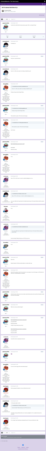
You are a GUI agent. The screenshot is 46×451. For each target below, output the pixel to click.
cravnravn (5, 176)
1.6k (6, 92)
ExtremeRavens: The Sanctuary (9, 1)
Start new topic (41, 15)
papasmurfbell (8, 10)
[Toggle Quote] (12, 86)
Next (7, 19)
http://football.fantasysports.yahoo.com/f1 (17, 143)
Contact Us (23, 447)
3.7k (6, 50)
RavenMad (5, 242)
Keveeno (6, 206)
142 (6, 215)
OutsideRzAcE (6, 41)
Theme (18, 447)
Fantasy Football (12, 11)
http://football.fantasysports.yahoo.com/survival (18, 319)
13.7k (6, 345)
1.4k (6, 251)
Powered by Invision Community (23, 449)
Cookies (27, 447)
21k (6, 31)
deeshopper (5, 386)
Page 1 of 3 (13, 19)
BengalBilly (5, 83)
